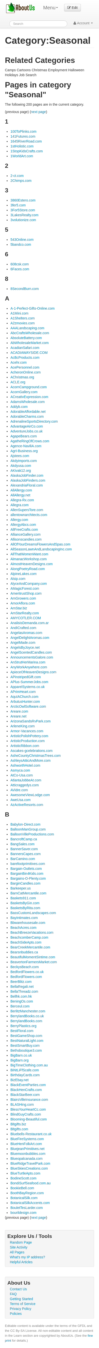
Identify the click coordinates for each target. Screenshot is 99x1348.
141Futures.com (22, 136)
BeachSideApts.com (25, 942)
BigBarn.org (19, 1060)
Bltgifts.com (19, 1129)
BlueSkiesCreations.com (29, 1168)
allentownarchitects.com (28, 515)
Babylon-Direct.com (25, 824)
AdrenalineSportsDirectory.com (34, 421)
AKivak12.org (20, 471)
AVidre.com (19, 790)
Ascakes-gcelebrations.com (31, 751)
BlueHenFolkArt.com (26, 1144)
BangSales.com (22, 844)
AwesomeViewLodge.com (30, 795)
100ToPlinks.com (23, 131)
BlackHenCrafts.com (26, 1090)
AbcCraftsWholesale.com (29, 333)
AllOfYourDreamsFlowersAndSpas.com (40, 544)
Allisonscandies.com (26, 539)
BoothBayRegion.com (26, 1193)
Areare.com (19, 711)
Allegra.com (19, 505)
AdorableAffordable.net (27, 412)
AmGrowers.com (23, 598)
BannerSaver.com (24, 849)
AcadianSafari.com (24, 348)
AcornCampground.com (28, 387)
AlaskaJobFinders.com (27, 480)
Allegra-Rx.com (22, 500)
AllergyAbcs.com (23, 525)
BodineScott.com (23, 1178)
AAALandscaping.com (27, 328)
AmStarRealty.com (24, 613)
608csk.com (19, 264)
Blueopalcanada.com (26, 1159)
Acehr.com (18, 362)
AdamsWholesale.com (27, 402)
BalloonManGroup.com (27, 829)
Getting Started (21, 1299)
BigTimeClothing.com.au (29, 1065)
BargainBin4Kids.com (26, 873)
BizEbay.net (19, 1080)
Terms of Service (22, 1304)
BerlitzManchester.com (27, 1011)
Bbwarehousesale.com (27, 923)
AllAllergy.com (21, 490)
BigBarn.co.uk (21, 1055)
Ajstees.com (19, 456)
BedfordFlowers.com (26, 977)
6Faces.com (19, 269)
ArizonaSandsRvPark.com (30, 721)
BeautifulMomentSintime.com (32, 957)
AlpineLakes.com (23, 574)
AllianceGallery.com (25, 534)
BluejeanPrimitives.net (27, 1149)
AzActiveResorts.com (26, 805)
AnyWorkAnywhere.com (28, 667)
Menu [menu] (50, 7)
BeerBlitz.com (20, 982)
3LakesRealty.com (24, 215)
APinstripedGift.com (25, 677)
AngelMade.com (22, 643)
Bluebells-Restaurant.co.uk (30, 1134)
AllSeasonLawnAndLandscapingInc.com (41, 549)
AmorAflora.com (22, 603)
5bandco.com (20, 244)
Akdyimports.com (23, 461)
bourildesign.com (23, 1213)
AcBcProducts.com (24, 357)
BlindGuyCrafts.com (25, 1114)
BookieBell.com (22, 1188)
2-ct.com (17, 176)
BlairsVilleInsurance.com (29, 1100)
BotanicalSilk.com (24, 1198)
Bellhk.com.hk (21, 996)
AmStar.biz (18, 608)
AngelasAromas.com (26, 633)
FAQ (13, 1294)
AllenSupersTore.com (26, 510)
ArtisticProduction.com (27, 741)
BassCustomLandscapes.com (33, 913)
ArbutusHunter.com (25, 701)
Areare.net (18, 716)
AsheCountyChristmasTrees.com (35, 756)
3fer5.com (18, 205)
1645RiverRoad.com (26, 141)
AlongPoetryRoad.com (27, 569)
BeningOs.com (21, 1001)
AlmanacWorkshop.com (28, 559)
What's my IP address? (27, 1257)
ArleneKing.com (22, 726)
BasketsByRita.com (25, 908)
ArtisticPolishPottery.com (29, 736)
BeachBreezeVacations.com (31, 932)
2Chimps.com (20, 181)
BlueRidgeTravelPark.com (30, 1163)
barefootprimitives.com (27, 864)
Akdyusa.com (20, 466)
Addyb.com (19, 407)
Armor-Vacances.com (26, 731)
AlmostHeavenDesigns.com (31, 564)
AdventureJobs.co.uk (26, 431)
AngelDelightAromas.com (29, 638)
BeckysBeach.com (24, 967)
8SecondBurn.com (24, 289)
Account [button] (83, 23)
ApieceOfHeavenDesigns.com (33, 672)
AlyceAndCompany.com (28, 584)
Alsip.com (17, 579)
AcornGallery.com (23, 392)
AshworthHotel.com (25, 765)
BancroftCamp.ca (23, 839)
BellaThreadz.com (24, 991)
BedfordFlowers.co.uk (26, 972)
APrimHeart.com (23, 692)
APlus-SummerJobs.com (29, 682)
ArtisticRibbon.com (24, 746)
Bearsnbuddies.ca (24, 952)
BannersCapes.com (25, 854)
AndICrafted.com (23, 628)
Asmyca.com (20, 770)
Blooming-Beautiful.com (28, 1119)
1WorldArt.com (21, 156)
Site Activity (19, 1247)
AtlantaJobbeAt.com (25, 780)
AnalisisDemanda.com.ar (29, 623)
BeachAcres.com (23, 928)
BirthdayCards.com (25, 1075)
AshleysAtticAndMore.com (30, 760)
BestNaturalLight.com (26, 1041)
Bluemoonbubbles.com (27, 1154)
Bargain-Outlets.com (26, 869)
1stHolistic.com (21, 146)
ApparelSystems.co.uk (27, 687)
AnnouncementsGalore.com (31, 657)
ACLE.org (17, 382)
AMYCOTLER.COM (25, 618)
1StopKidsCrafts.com (26, 151)
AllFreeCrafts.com (24, 529)
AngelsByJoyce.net (25, 647)
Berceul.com (19, 1006)
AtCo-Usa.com (21, 775)
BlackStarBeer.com (25, 1095)
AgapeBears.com (23, 436)
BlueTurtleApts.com (25, 1173)
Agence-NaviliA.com (25, 446)
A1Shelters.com (22, 318)
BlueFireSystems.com (27, 1139)
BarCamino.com (22, 859)
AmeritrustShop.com (26, 593)
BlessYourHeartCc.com (28, 1109)
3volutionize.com (23, 220)
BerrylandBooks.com (26, 1021)
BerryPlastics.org (23, 1026)
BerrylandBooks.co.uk (27, 1016)
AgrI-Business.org (24, 451)
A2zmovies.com (22, 323)
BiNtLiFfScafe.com (24, 1070)
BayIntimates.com (24, 918)
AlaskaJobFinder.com (26, 475)
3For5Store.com (22, 210)
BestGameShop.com (26, 1036)
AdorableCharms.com (26, 416)
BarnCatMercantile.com (28, 893)
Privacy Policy (20, 1309)
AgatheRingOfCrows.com (29, 441)
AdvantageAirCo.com (26, 426)
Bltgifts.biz (18, 1124)
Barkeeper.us (20, 888)
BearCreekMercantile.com (30, 947)
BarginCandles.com (25, 883)
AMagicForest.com (24, 588)
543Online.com (21, 240)
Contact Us (18, 1289)
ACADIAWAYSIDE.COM (28, 353)
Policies (16, 1314)
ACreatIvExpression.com (29, 397)
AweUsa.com (20, 800)
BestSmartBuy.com (25, 1045)
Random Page (21, 1242)
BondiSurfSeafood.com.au (30, 1183)
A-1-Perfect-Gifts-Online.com (32, 308)
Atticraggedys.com (24, 785)
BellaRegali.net (21, 987)
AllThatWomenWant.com (29, 554)
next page (38, 112)
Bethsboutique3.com (26, 1050)
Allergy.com (19, 520)
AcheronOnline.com (25, 372)
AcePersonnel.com (24, 367)
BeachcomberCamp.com (29, 937)
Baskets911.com (23, 898)
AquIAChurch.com (24, 697)
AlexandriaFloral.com (26, 485)
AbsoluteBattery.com (26, 338)
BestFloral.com (21, 1031)
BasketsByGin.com (24, 903)
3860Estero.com (22, 200)
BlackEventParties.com (28, 1085)
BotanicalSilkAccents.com (30, 1203)
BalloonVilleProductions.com (32, 834)
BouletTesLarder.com (26, 1208)
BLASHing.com (22, 1104)
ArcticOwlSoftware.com (28, 706)
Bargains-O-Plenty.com (28, 878)
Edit (72, 8)
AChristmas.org (22, 377)
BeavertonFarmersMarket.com (33, 962)
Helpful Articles (21, 1262)
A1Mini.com (19, 313)
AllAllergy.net (20, 495)
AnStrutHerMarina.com (27, 662)
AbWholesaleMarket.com (29, 343)
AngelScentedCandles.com (31, 652)
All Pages (17, 1252)
